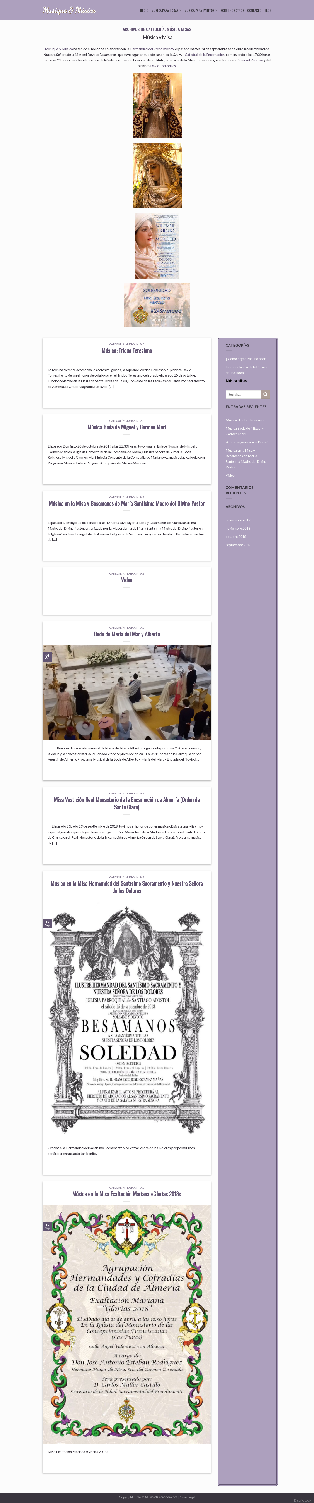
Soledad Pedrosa (250, 60)
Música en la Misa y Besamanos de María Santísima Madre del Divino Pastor (127, 503)
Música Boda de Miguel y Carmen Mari (126, 427)
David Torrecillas (163, 66)
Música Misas (135, 344)
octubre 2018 (236, 536)
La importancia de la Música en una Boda (246, 370)
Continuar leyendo (127, 396)
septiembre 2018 (238, 544)
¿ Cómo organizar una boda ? (247, 358)
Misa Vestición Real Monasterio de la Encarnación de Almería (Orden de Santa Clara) (127, 803)
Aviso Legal (187, 1497)
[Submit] (265, 394)
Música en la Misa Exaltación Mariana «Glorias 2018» (126, 1194)
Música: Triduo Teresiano (127, 350)
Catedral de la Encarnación (205, 54)
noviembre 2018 (238, 528)
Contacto (254, 10)
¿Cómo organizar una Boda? (247, 442)
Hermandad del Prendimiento (152, 49)
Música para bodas (166, 10)
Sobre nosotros (232, 10)
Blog (268, 10)
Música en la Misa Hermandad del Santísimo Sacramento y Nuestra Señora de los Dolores (127, 887)
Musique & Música (69, 10)
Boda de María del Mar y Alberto (127, 634)
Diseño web (302, 1500)
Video (126, 579)
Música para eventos (200, 10)
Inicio (144, 10)
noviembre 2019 (238, 520)
